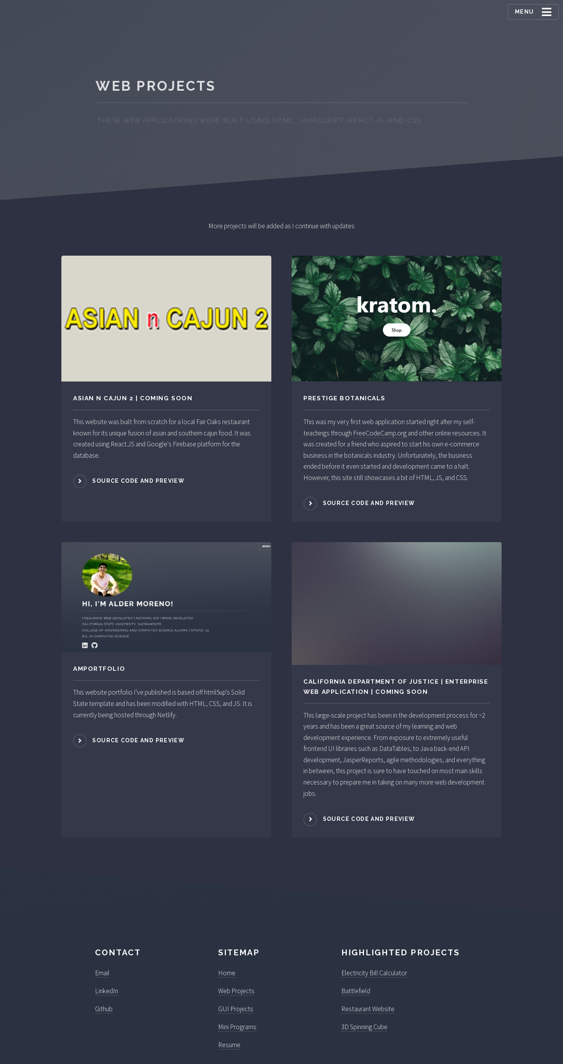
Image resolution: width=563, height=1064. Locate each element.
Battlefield (355, 991)
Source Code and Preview (138, 481)
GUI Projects (235, 1009)
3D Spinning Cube (364, 1027)
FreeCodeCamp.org (380, 433)
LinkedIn (106, 991)
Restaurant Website (367, 1009)
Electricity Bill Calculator (374, 973)
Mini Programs (237, 1027)
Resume (229, 1045)
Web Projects (236, 991)
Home (226, 973)
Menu (524, 12)
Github (104, 1009)
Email (102, 973)
